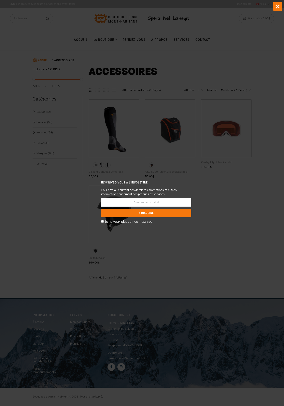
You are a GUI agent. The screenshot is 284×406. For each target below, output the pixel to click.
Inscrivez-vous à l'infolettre (124, 182)
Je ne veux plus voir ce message (128, 221)
